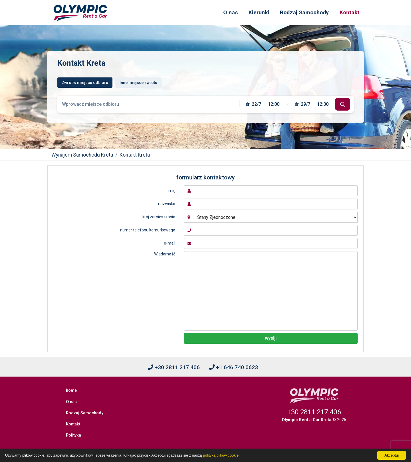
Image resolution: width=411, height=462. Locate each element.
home (72, 388)
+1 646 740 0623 (233, 367)
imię (171, 190)
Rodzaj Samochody (304, 12)
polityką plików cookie (221, 455)
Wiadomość (164, 254)
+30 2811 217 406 (174, 367)
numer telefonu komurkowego (147, 230)
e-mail (169, 243)
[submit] (342, 104)
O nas (230, 12)
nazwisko (166, 203)
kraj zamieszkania (158, 217)
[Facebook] (205, 441)
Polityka (74, 419)
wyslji (271, 338)
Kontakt (349, 12)
